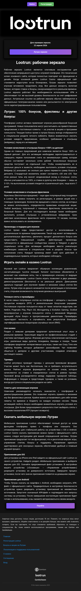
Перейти (40, 506)
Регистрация (46, 4)
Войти (32, 4)
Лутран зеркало (40, 52)
